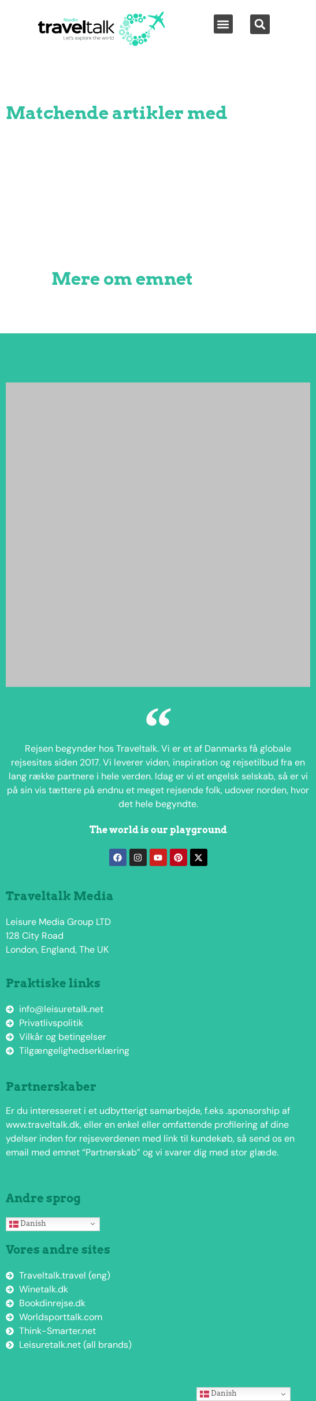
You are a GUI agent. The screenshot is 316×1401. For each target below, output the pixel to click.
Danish (27, 1223)
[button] (223, 24)
